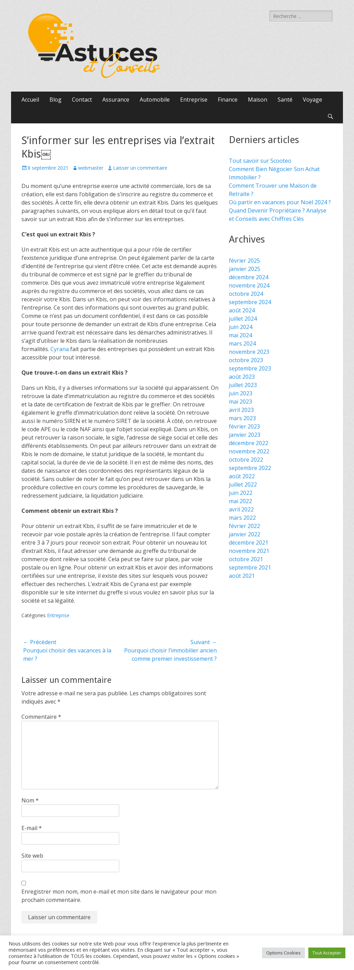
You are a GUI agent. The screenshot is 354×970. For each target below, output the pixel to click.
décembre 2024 (248, 277)
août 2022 (242, 476)
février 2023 (244, 426)
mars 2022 (242, 517)
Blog (55, 99)
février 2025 (244, 260)
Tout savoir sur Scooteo (260, 160)
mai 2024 (240, 335)
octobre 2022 (246, 459)
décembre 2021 (248, 542)
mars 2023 (242, 418)
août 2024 (242, 310)
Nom (30, 800)
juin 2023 (240, 393)
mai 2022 (240, 501)
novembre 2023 (249, 352)
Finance (227, 99)
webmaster (90, 167)
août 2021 (242, 576)
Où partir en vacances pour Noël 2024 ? (280, 202)
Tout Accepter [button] (327, 953)
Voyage (312, 99)
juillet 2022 (243, 484)
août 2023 (242, 376)
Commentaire (41, 717)
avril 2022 (241, 509)
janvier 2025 (244, 269)
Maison (257, 99)
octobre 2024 (246, 294)
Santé (285, 99)
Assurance (115, 99)
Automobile (155, 99)
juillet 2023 (243, 385)
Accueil (30, 99)
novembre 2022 (249, 451)
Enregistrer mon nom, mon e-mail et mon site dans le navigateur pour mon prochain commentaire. (118, 896)
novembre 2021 (249, 551)
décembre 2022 (248, 443)
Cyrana (59, 349)
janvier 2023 (244, 435)
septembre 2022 (250, 468)
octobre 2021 (246, 559)
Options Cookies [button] (283, 953)
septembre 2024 (250, 302)
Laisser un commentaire (140, 167)
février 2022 (244, 526)
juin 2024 (240, 327)
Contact (82, 99)
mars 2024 (242, 343)
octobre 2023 (246, 360)
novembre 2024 (249, 285)
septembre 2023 (250, 368)
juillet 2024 (243, 318)
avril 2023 (241, 410)
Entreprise (193, 99)
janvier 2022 (244, 534)
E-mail (31, 828)
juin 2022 (240, 493)
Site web (32, 855)
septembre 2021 (250, 567)
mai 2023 (240, 401)
